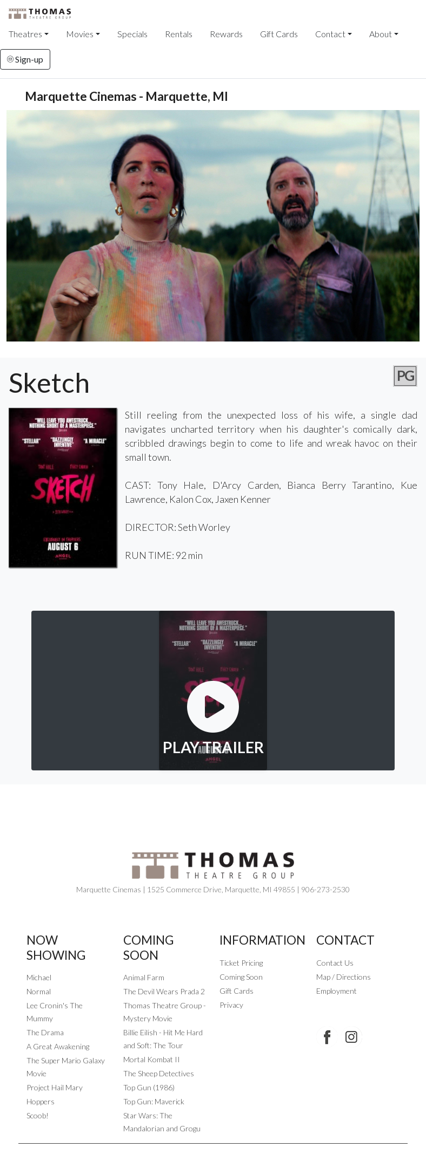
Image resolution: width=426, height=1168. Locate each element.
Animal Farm (143, 977)
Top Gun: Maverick (153, 1101)
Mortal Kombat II (151, 1059)
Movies (80, 34)
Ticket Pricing (241, 962)
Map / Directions (343, 976)
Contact (330, 34)
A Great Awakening (57, 1046)
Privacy (231, 1004)
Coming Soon (241, 976)
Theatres (25, 34)
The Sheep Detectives (158, 1073)
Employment (336, 990)
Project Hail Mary (54, 1087)
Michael (38, 977)
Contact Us (335, 962)
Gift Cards (279, 34)
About (380, 34)
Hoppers (40, 1101)
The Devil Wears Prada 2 (164, 991)
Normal (38, 991)
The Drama (45, 1032)
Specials (132, 34)
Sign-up (25, 59)
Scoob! (37, 1115)
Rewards (226, 34)
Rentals (178, 34)
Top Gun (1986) (149, 1087)
